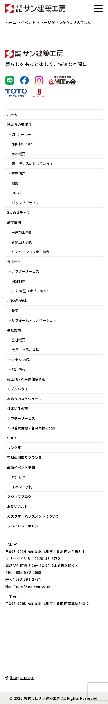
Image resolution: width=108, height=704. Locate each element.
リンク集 (14, 447)
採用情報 (18, 369)
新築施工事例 (22, 241)
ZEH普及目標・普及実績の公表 (31, 427)
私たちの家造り (19, 124)
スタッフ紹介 (22, 359)
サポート (14, 261)
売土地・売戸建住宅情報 (26, 378)
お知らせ (18, 476)
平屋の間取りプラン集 (24, 457)
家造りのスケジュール (24, 398)
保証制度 (18, 281)
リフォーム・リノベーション (34, 320)
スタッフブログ (19, 496)
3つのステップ (18, 212)
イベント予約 (22, 486)
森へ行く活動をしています (32, 163)
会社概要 (18, 339)
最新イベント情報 (21, 467)
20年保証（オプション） (31, 290)
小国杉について (24, 143)
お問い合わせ (17, 506)
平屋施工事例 (22, 232)
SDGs (11, 437)
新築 (15, 310)
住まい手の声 (17, 408)
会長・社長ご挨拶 (25, 349)
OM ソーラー (21, 134)
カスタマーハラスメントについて (33, 516)
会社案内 (14, 330)
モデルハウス (17, 388)
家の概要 (18, 153)
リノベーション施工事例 (31, 251)
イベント (28, 22)
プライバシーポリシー (24, 525)
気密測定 (18, 173)
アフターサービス (25, 271)
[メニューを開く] (98, 8)
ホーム (10, 22)
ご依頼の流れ (17, 300)
